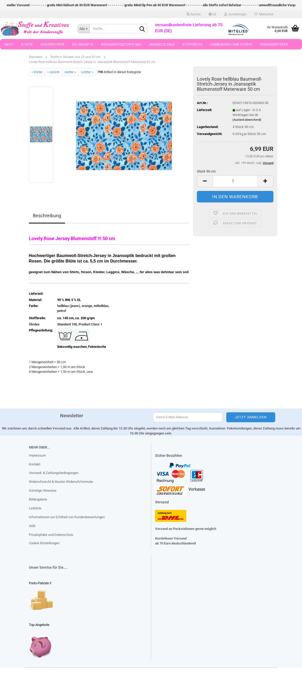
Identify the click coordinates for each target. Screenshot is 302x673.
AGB (32, 526)
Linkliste (35, 508)
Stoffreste (192, 44)
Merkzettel (263, 14)
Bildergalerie (38, 499)
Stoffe (27, 44)
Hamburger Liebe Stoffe (231, 44)
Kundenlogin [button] (235, 14)
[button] (212, 14)
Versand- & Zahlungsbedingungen (54, 473)
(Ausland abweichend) (247, 119)
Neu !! (8, 44)
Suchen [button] (194, 14)
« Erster (36, 72)
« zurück (53, 72)
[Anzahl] (235, 181)
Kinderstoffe (52, 44)
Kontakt (34, 464)
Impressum (37, 455)
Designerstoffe (274, 44)
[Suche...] (83, 28)
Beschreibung (47, 215)
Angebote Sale (162, 44)
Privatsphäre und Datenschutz (51, 535)
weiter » (70, 72)
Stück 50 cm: (206, 171)
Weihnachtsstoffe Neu (121, 44)
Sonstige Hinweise (42, 490)
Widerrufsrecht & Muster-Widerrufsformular (61, 482)
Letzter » (87, 72)
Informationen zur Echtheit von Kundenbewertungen (67, 517)
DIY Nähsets (82, 44)
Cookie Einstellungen (44, 543)
